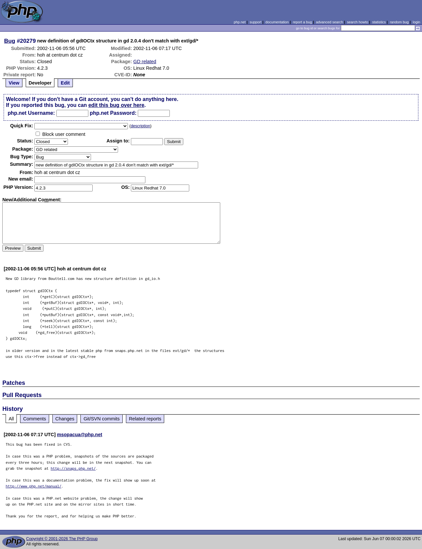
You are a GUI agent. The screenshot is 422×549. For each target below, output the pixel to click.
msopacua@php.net (79, 434)
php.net (240, 22)
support (255, 22)
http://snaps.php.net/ (73, 468)
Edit (65, 83)
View (14, 83)
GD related (144, 61)
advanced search (329, 22)
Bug (9, 40)
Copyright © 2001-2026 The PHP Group (62, 539)
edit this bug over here (116, 105)
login (416, 22)
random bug (399, 22)
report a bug (302, 22)
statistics (379, 22)
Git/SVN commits (101, 418)
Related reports (145, 418)
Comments (34, 418)
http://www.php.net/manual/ (33, 486)
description (140, 126)
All (11, 418)
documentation (277, 22)
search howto (357, 22)
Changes (65, 418)
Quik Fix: (21, 125)
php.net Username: (31, 113)
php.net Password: (113, 113)
